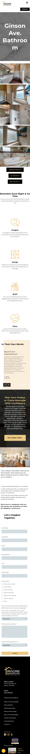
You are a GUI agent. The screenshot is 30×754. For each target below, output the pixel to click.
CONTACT (25, 9)
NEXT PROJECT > (15, 181)
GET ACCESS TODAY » (15, 438)
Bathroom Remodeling (10, 711)
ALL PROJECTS (15, 175)
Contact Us (7, 724)
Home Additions (8, 705)
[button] (5, 385)
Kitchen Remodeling (9, 708)
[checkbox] (14, 592)
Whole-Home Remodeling (11, 701)
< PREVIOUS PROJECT (15, 169)
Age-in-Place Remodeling (11, 714)
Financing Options (9, 721)
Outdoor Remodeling (10, 718)
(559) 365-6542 (8, 692)
